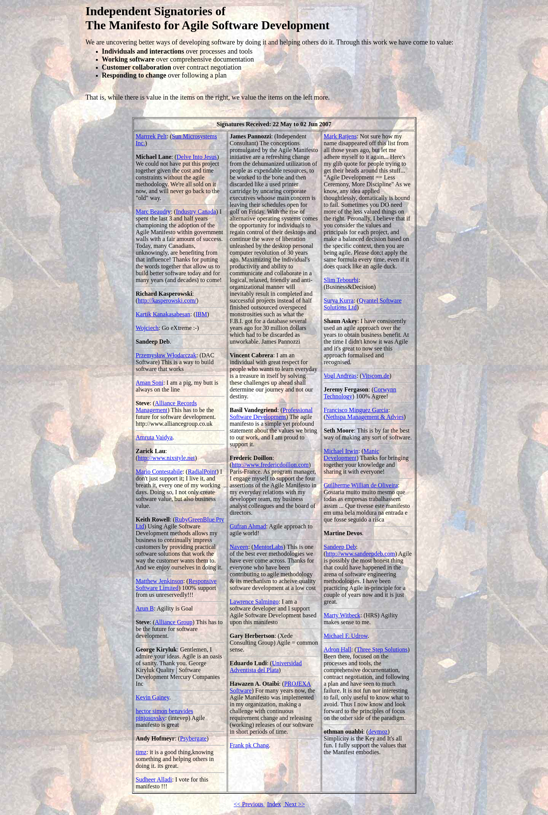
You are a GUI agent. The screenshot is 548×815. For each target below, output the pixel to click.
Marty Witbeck (342, 615)
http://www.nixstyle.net (166, 458)
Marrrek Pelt (151, 136)
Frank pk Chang (249, 745)
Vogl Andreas (340, 376)
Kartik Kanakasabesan (163, 314)
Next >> (294, 804)
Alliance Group (174, 622)
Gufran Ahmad (248, 526)
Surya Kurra (339, 300)
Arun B (145, 608)
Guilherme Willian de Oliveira (361, 485)
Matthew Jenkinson (159, 581)
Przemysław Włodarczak (166, 355)
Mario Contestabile (159, 471)
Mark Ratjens (340, 136)
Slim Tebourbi (341, 280)
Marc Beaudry (153, 211)
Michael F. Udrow (346, 636)
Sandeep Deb (340, 547)
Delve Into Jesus (197, 157)
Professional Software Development (271, 413)
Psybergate (193, 738)
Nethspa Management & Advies (365, 417)
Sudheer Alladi (154, 779)
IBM (201, 314)
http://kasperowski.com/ (167, 300)
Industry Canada (196, 211)
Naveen (239, 547)
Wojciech (147, 328)
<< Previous (249, 804)
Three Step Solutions (382, 649)
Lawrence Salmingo (254, 601)
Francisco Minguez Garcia (356, 410)
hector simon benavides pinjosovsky (164, 714)
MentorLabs (268, 547)
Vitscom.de (375, 376)
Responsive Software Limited (176, 584)
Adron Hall (337, 649)
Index (274, 804)
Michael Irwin (341, 451)
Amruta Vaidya (154, 437)
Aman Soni (149, 382)
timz (141, 752)
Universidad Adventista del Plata (266, 666)
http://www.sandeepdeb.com (360, 553)
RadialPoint (202, 471)
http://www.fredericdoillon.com (270, 464)
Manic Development (351, 454)
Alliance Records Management (166, 406)
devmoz (378, 731)
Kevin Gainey (152, 697)
